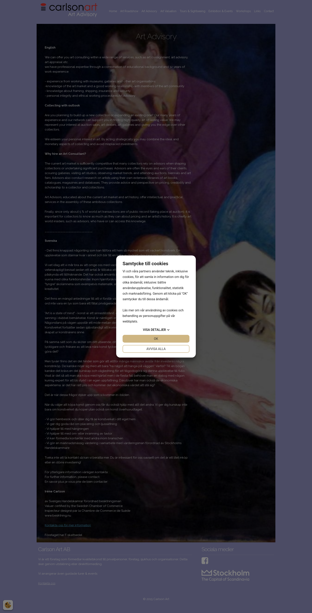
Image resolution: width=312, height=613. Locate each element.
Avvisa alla (156, 349)
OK (156, 339)
